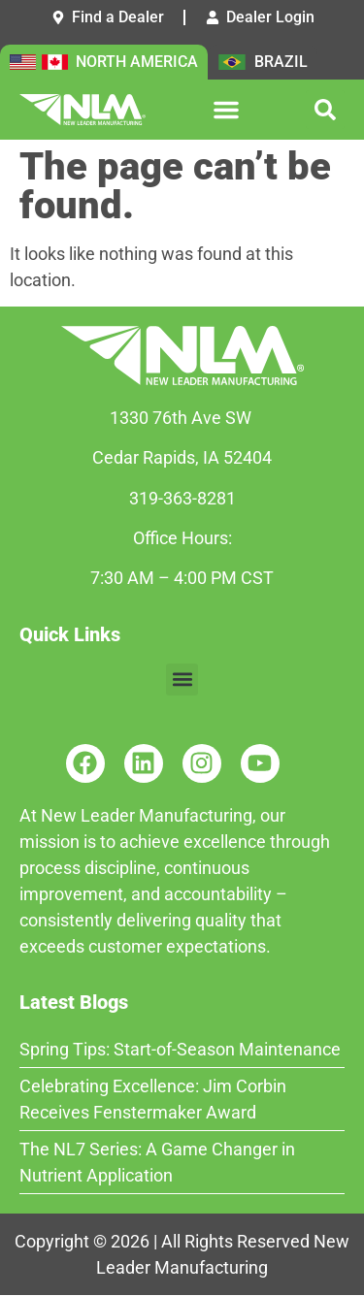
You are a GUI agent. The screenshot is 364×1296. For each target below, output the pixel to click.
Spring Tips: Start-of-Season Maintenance (180, 1049)
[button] (226, 109)
